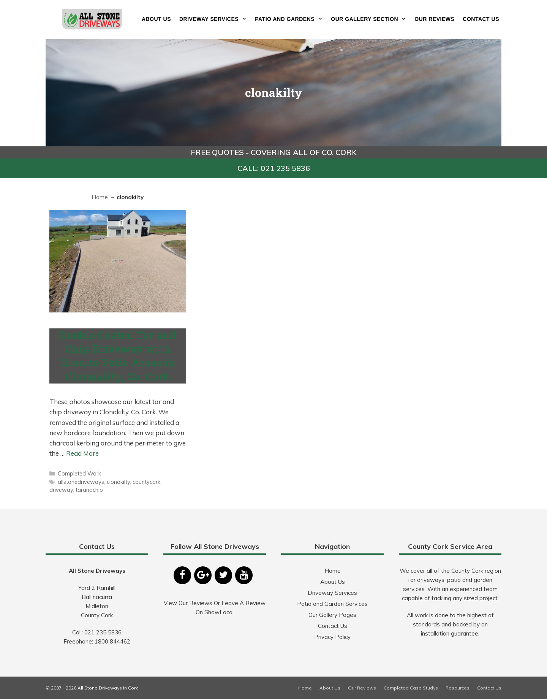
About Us (156, 19)
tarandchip (89, 489)
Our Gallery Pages (332, 614)
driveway (61, 489)
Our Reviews (434, 19)
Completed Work (79, 473)
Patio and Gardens (291, 19)
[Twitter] (223, 575)
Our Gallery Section (370, 19)
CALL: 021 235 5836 (273, 168)
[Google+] (203, 575)
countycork (146, 481)
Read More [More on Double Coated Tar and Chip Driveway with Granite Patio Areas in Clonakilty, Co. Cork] (82, 453)
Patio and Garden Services (332, 603)
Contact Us (481, 19)
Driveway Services (215, 19)
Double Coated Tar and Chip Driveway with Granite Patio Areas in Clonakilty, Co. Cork (117, 356)
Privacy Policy (332, 636)
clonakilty (118, 481)
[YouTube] (244, 575)
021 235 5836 (103, 632)
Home (100, 197)
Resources (458, 688)
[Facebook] (182, 575)
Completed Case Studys (411, 688)
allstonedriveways (81, 481)
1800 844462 (112, 641)
